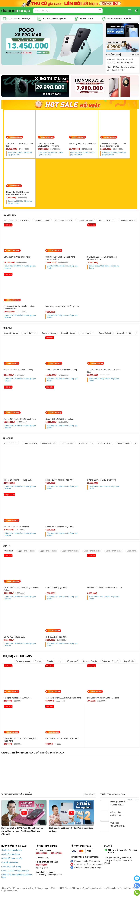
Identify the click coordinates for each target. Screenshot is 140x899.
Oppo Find (8, 552)
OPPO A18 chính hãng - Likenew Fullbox (86, 590)
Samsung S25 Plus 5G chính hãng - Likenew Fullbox (87, 259)
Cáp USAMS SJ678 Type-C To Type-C (17, 743)
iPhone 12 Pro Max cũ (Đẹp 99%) (52, 481)
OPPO (6, 547)
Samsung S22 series (128, 222)
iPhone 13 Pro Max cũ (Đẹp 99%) (86, 481)
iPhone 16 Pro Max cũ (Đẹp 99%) (18, 481)
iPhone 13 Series (86, 444)
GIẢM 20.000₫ (12, 736)
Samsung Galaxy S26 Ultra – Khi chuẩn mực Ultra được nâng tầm (120, 60)
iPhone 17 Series (11, 444)
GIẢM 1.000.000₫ (16, 138)
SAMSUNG (9, 216)
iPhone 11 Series (123, 444)
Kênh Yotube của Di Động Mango (88, 868)
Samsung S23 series (106, 222)
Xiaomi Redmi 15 (86, 334)
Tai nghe (50, 662)
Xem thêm (135, 54)
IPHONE (8, 439)
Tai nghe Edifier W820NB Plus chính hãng (51, 700)
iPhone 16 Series (30, 444)
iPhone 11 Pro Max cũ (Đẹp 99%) (18, 528)
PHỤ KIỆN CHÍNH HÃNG (17, 657)
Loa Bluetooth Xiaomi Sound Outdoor (84, 700)
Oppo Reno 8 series (114, 552)
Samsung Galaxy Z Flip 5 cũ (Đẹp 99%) (18, 309)
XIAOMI (7, 329)
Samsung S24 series (85, 222)
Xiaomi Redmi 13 (124, 334)
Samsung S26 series (42, 222)
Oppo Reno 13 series (70, 552)
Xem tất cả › (129, 662)
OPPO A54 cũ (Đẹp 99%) (14, 638)
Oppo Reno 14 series (48, 552)
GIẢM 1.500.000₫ (49, 138)
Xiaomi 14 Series (68, 334)
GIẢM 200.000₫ (12, 632)
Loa (60, 662)
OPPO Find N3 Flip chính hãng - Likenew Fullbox (17, 590)
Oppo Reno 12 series (92, 552)
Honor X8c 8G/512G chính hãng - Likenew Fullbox (20, 195)
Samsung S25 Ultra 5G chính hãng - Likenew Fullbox (53, 259)
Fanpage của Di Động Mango (87, 865)
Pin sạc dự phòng (23, 662)
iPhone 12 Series (105, 444)
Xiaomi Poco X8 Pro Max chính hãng (19, 145)
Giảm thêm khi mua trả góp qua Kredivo (21, 154)
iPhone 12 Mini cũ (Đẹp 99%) (118, 481)
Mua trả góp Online (9, 866)
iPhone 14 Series (67, 444)
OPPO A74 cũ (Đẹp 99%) (49, 589)
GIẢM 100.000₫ (12, 693)
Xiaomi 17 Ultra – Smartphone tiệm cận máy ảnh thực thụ (121, 68)
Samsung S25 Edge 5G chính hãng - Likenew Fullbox (117, 145)
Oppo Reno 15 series (26, 552)
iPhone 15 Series (48, 444)
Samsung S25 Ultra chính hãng (85, 144)
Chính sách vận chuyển (11, 854)
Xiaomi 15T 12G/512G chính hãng (18, 420)
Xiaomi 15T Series (49, 334)
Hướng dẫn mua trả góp (11, 862)
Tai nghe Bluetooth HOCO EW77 (18, 699)
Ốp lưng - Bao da (90, 662)
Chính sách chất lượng (11, 870)
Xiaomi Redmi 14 (105, 334)
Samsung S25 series (63, 222)
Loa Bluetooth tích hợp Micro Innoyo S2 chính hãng (118, 700)
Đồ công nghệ (72, 662)
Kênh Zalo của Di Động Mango (87, 871)
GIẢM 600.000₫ (12, 364)
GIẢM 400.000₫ (15, 187)
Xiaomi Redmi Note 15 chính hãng (18, 371)
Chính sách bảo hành (10, 858)
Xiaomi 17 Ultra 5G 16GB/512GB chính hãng (53, 145)
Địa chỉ (108, 850)
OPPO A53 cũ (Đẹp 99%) (117, 589)
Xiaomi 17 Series (11, 334)
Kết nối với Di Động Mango (84, 861)
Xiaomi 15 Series (29, 334)
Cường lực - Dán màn (110, 662)
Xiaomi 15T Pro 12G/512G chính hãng (120, 372)
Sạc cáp (38, 662)
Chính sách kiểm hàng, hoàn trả (15, 874)
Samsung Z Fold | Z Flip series (16, 222)
